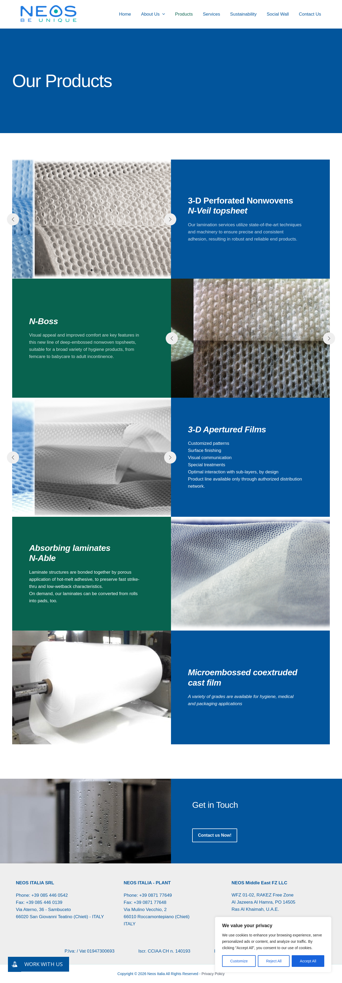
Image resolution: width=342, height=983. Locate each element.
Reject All (273, 961)
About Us (159, 14)
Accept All (308, 961)
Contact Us (310, 14)
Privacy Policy (212, 974)
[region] (273, 944)
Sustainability (246, 14)
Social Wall (279, 14)
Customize (239, 961)
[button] (168, 14)
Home (132, 14)
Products (188, 14)
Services (215, 14)
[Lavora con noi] (14, 964)
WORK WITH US (43, 964)
